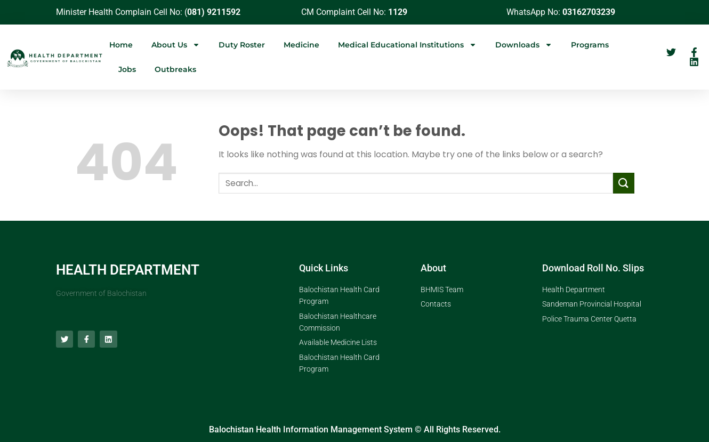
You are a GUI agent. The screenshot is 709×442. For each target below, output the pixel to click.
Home (121, 45)
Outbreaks (175, 69)
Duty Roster (242, 45)
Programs (590, 45)
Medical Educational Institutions (407, 45)
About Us (175, 45)
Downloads (523, 45)
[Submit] (623, 183)
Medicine (301, 45)
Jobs (127, 69)
